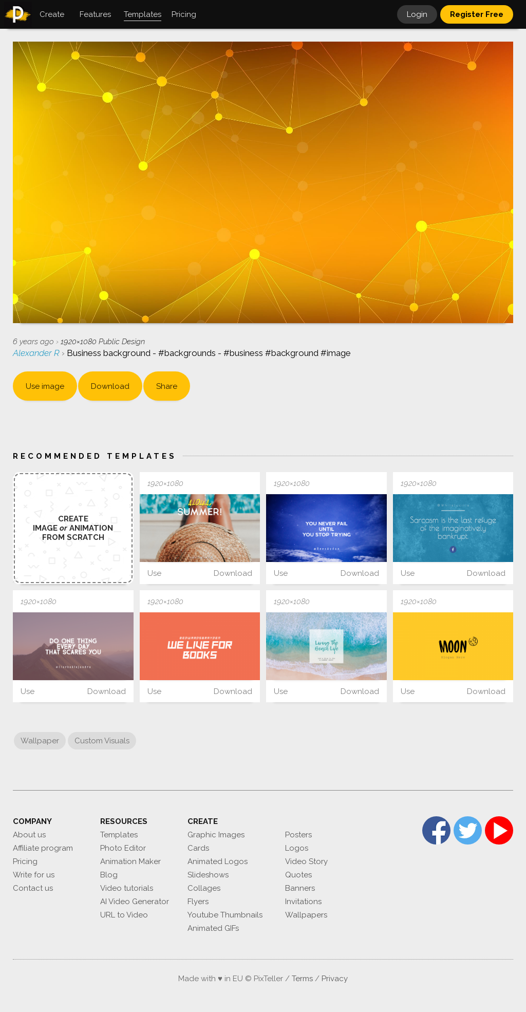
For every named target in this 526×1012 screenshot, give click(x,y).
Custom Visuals (101, 740)
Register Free (476, 14)
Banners (300, 888)
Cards (198, 848)
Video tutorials (126, 888)
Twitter (468, 830)
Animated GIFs (213, 928)
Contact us (33, 888)
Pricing (25, 861)
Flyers (198, 901)
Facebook (436, 830)
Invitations (303, 901)
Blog (109, 874)
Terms (302, 978)
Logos (296, 848)
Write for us (33, 874)
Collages (203, 888)
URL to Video (124, 915)
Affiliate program (43, 848)
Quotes (298, 874)
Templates (119, 834)
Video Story (306, 861)
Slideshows (208, 874)
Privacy (335, 978)
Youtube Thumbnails (224, 915)
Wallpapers (306, 915)
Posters (298, 834)
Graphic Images (216, 834)
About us (29, 834)
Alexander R (37, 353)
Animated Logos (217, 861)
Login (417, 14)
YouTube (499, 830)
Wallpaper (40, 740)
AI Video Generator (134, 901)
